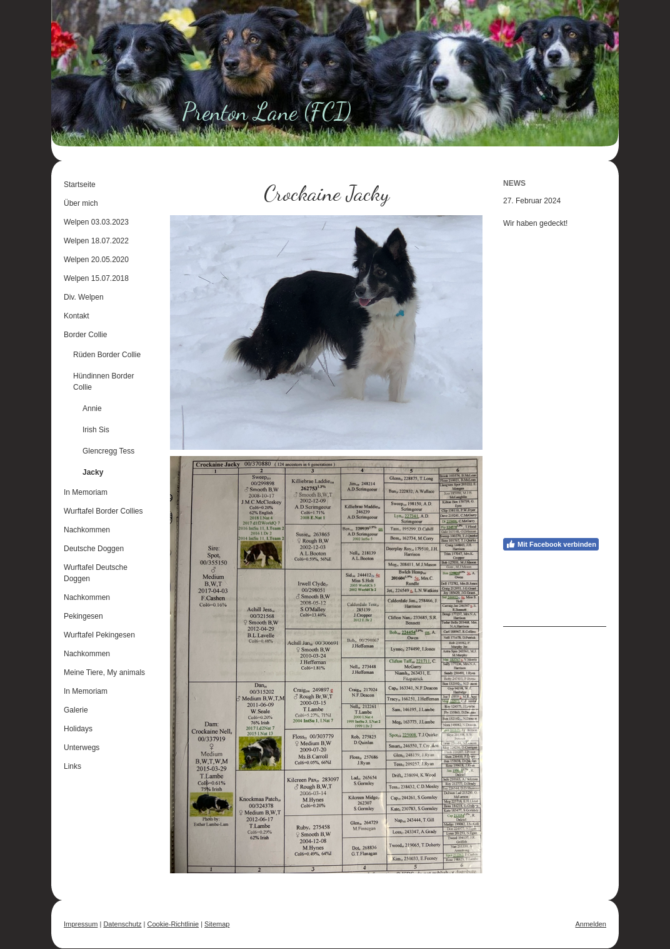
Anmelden (590, 924)
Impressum (81, 924)
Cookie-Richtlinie (173, 924)
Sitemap (216, 924)
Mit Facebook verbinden (551, 544)
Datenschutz (122, 924)
